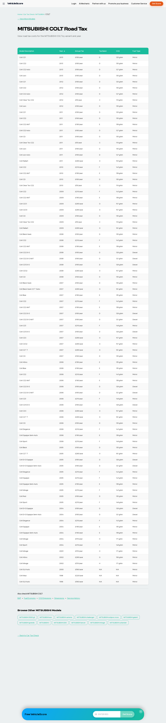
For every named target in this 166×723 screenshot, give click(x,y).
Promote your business (118, 3)
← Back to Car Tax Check (28, 635)
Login (73, 3)
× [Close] (141, 711)
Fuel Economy (30, 598)
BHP (19, 598)
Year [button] (62, 51)
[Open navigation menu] (3, 3)
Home (20, 14)
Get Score (156, 3)
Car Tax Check (28, 14)
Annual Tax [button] (80, 51)
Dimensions (59, 598)
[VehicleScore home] (15, 4)
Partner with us (99, 3)
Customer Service (139, 3)
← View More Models (26, 19)
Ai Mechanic (84, 3)
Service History (73, 598)
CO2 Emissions (45, 598)
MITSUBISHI (40, 14)
